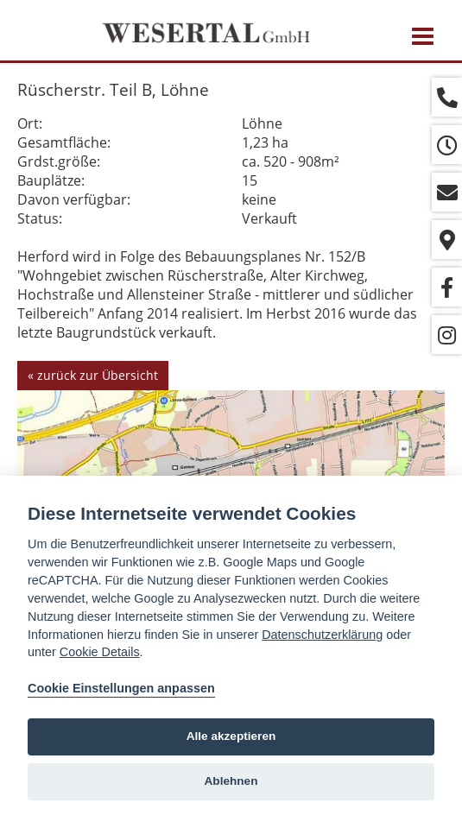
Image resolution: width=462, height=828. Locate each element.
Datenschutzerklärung (322, 635)
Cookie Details (100, 652)
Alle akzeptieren (231, 736)
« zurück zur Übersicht (93, 375)
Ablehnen (231, 780)
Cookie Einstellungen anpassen (121, 688)
